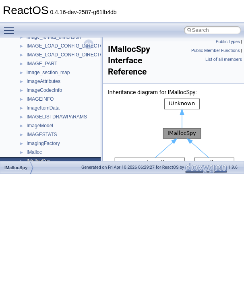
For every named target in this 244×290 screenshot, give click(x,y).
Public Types (228, 41)
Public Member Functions (215, 50)
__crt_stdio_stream (47, 121)
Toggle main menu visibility (11, 27)
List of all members (223, 59)
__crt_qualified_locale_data (56, 85)
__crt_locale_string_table (53, 50)
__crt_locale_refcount (50, 41)
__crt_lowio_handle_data (53, 67)
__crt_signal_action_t (49, 112)
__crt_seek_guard (46, 103)
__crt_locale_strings (48, 59)
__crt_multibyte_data (49, 76)
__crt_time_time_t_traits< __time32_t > (68, 147)
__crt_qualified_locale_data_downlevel (68, 94)
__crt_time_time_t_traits (52, 138)
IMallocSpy (15, 167)
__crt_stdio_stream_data (53, 130)
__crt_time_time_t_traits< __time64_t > (68, 156)
